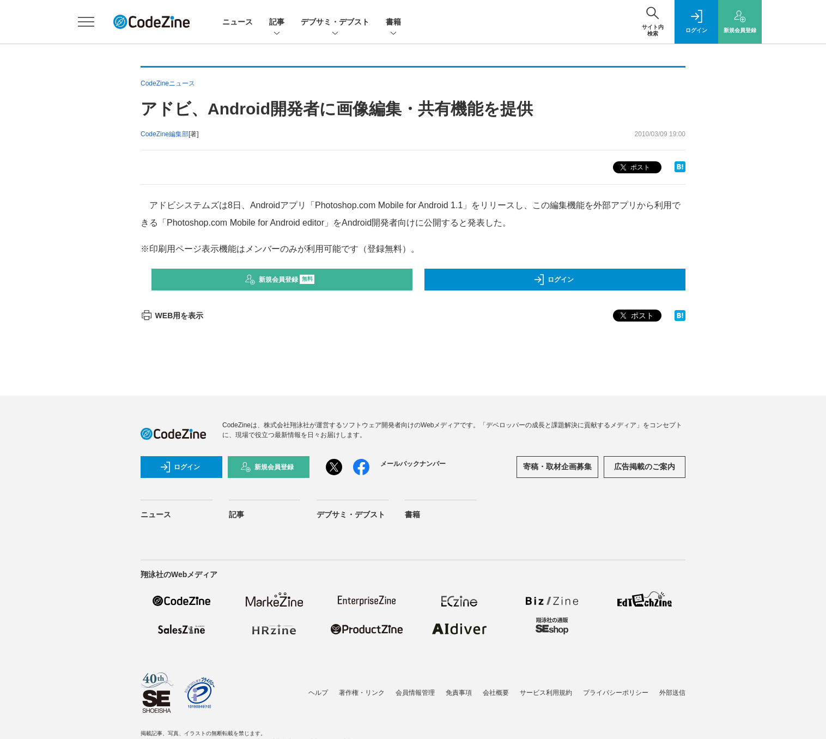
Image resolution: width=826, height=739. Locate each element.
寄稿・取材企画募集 (557, 466)
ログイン (553, 279)
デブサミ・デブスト (335, 22)
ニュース (237, 21)
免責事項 (459, 692)
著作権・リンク (362, 692)
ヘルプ (318, 692)
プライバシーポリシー (615, 692)
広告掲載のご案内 (644, 466)
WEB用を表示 (172, 315)
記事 (276, 22)
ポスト (634, 167)
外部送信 (672, 692)
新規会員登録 (280, 279)
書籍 (393, 22)
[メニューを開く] (86, 22)
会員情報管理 (415, 692)
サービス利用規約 (546, 692)
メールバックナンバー (413, 464)
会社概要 (496, 692)
